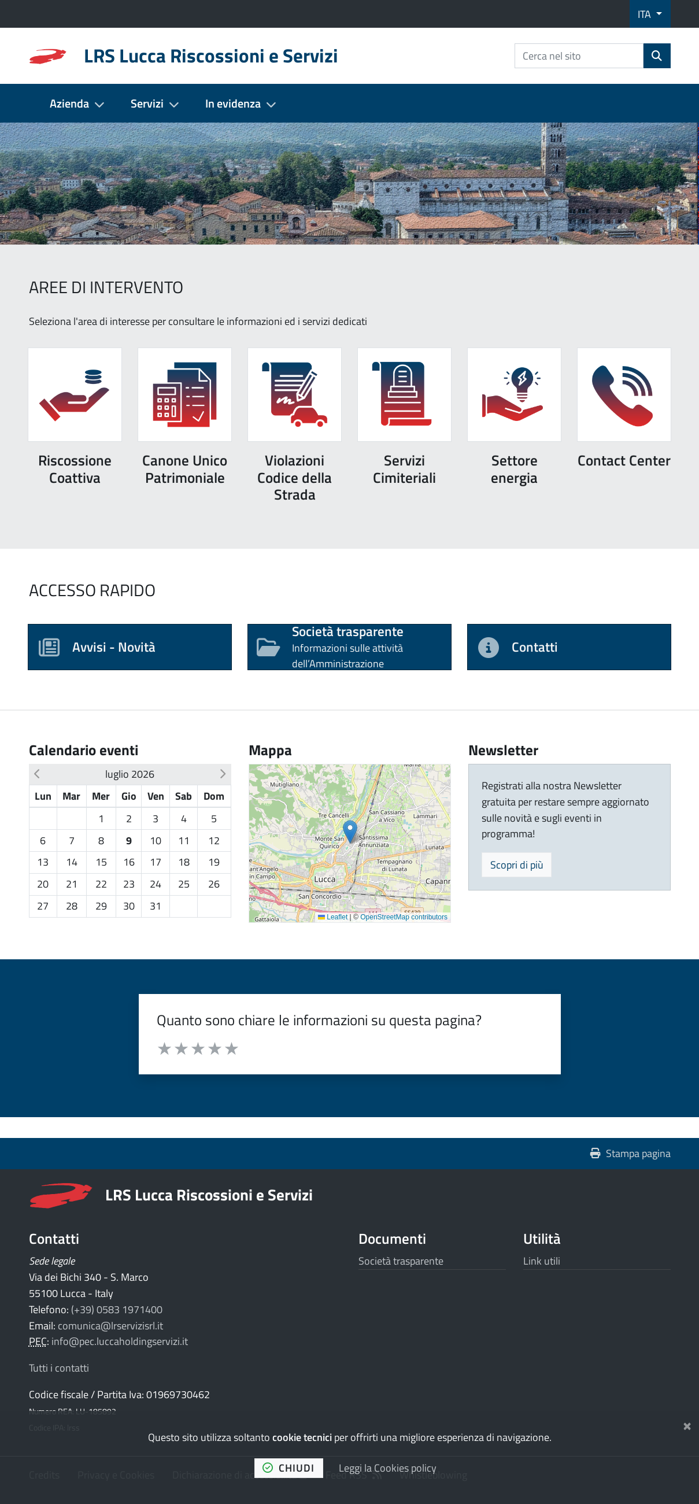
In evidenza (233, 103)
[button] (37, 774)
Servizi (147, 103)
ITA (645, 14)
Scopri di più (516, 865)
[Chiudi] (687, 1424)
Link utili (541, 1261)
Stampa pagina (630, 1153)
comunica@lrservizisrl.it (110, 1325)
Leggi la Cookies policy (388, 1468)
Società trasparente (400, 1261)
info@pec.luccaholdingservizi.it (119, 1341)
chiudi (288, 1468)
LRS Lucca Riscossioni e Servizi (209, 1194)
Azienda (69, 103)
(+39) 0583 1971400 (116, 1309)
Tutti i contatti (59, 1368)
